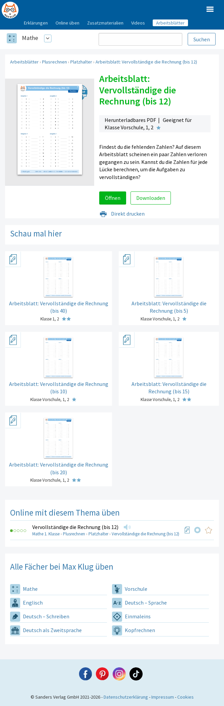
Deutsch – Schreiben (39, 616)
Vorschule (129, 588)
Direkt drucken (122, 213)
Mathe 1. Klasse (46, 534)
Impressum (162, 697)
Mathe (30, 38)
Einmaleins (131, 616)
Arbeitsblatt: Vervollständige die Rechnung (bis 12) (146, 62)
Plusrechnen (54, 62)
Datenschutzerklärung (126, 697)
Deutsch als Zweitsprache (46, 630)
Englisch (26, 602)
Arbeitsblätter (24, 62)
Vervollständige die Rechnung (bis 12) (75, 527)
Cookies (185, 697)
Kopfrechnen (133, 630)
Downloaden (150, 197)
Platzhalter (81, 62)
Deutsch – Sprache (139, 602)
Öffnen (112, 197)
